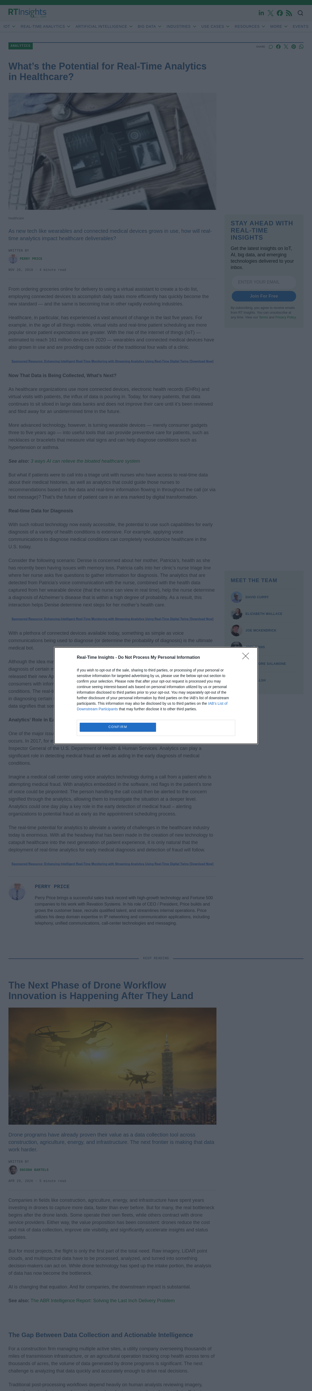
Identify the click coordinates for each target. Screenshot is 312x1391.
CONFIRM (118, 727)
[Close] (247, 658)
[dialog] (156, 695)
